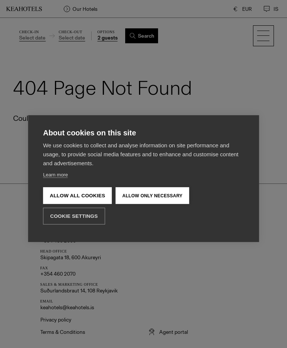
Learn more (55, 163)
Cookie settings (74, 204)
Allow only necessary (152, 183)
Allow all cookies (77, 183)
